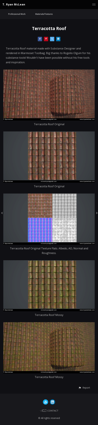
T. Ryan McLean (13, 4)
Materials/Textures (44, 14)
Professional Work (16, 14)
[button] (84, 387)
